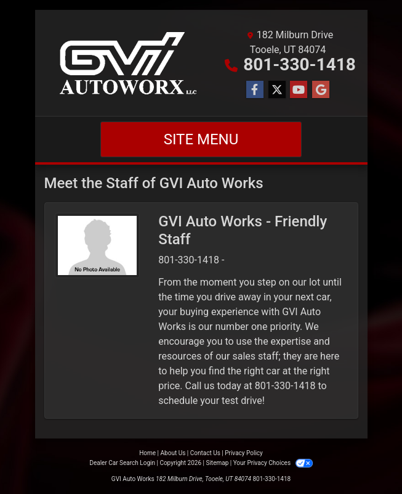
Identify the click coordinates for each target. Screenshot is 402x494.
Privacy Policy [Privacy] (244, 453)
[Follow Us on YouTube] (298, 90)
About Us (173, 453)
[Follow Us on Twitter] (277, 90)
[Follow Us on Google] (320, 90)
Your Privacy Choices (273, 462)
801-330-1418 (299, 64)
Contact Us (205, 453)
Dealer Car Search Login (122, 462)
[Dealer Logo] (133, 63)
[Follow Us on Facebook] (254, 90)
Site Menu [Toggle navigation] (201, 139)
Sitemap (217, 462)
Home (147, 453)
